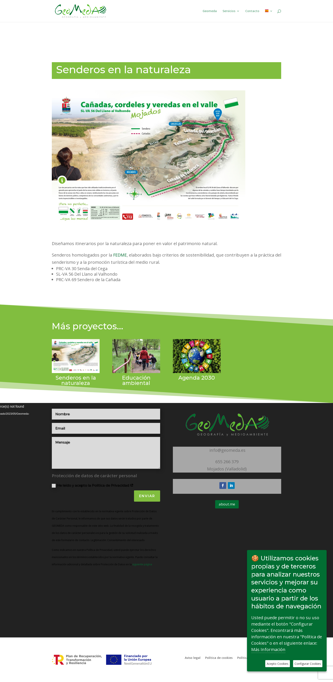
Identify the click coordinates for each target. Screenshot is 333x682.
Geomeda (210, 11)
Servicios (229, 11)
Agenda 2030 (196, 378)
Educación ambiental (136, 380)
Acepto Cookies (277, 664)
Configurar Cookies (308, 664)
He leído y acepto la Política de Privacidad (92, 485)
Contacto (252, 11)
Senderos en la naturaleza (76, 380)
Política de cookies (219, 657)
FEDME (119, 255)
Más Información (268, 649)
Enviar (147, 496)
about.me (227, 504)
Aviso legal (192, 657)
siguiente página (142, 564)
